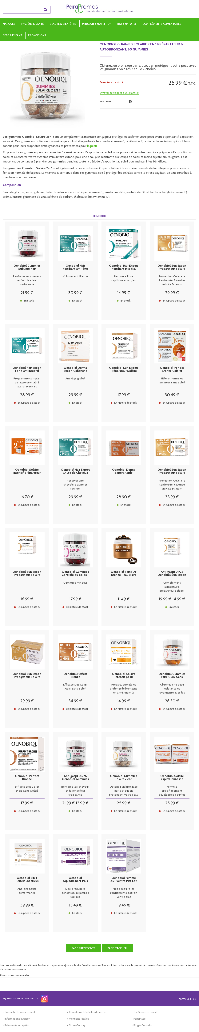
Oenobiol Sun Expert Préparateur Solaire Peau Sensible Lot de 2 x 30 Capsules (171, 471)
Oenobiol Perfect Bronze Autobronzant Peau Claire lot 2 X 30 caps (75, 675)
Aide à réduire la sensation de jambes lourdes (75, 892)
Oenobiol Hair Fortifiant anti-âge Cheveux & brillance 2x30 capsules (75, 267)
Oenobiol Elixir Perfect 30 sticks (27, 879)
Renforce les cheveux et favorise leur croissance (27, 280)
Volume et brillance (75, 276)
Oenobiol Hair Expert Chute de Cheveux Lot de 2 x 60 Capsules (75, 471)
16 (27, 496)
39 (27, 905)
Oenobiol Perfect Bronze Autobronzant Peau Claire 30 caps (27, 777)
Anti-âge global (75, 378)
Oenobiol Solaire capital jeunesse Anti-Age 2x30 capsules (172, 777)
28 (27, 394)
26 (172, 700)
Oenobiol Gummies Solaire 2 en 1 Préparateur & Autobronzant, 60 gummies (141, 46)
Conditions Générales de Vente (87, 1012)
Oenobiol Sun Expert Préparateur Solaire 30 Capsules (123, 369)
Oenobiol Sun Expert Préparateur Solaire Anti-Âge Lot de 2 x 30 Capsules (27, 675)
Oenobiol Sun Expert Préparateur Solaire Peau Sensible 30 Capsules (27, 573)
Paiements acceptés (17, 1025)
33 (172, 496)
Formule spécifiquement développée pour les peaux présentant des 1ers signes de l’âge (172, 791)
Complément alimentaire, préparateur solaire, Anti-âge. (172, 587)
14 (123, 292)
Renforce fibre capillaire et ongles (123, 278)
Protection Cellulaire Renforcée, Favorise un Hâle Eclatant (172, 280)
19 (165, 599)
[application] (189, 1022)
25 (123, 803)
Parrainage (139, 1018)
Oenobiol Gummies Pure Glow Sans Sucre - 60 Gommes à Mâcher (172, 675)
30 (75, 292)
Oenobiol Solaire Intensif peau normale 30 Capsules (123, 675)
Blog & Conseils (142, 1025)
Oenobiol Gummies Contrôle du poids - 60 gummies (75, 573)
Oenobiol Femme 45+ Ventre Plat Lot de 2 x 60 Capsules (123, 879)
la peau (92, 146)
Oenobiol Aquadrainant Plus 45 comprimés (75, 879)
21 (27, 292)
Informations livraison (17, 1018)
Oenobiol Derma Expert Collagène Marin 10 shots (75, 369)
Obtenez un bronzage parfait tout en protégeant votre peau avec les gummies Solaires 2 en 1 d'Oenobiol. (123, 791)
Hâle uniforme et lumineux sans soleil (172, 380)
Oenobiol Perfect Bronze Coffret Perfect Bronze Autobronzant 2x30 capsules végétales (172, 369)
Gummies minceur (75, 582)
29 (172, 292)
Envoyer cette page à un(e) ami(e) (119, 92)
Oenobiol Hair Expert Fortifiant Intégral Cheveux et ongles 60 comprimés (123, 267)
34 (75, 700)
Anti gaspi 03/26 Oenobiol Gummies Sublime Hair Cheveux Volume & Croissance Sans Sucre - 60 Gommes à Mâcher (75, 777)
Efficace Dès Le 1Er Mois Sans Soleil (75, 686)
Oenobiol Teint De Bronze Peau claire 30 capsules (124, 573)
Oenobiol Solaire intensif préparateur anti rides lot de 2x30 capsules (27, 471)
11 (124, 599)
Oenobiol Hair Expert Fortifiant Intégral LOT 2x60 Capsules (27, 369)
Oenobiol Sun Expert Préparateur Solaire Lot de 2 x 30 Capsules (171, 267)
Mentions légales (79, 1018)
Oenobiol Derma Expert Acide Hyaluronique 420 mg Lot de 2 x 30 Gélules (123, 471)
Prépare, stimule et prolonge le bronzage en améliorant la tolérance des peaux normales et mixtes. (123, 689)
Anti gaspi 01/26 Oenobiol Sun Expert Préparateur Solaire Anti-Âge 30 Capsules (171, 573)
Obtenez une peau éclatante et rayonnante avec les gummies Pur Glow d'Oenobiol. (172, 689)
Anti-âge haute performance (27, 890)
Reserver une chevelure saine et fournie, (75, 484)
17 (123, 394)
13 (82, 803)
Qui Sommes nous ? (145, 1012)
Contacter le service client (20, 1012)
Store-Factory (77, 1025)
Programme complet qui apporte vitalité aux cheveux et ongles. (27, 383)
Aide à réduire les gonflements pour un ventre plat (123, 892)
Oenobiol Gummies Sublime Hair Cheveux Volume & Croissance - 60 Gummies (27, 267)
